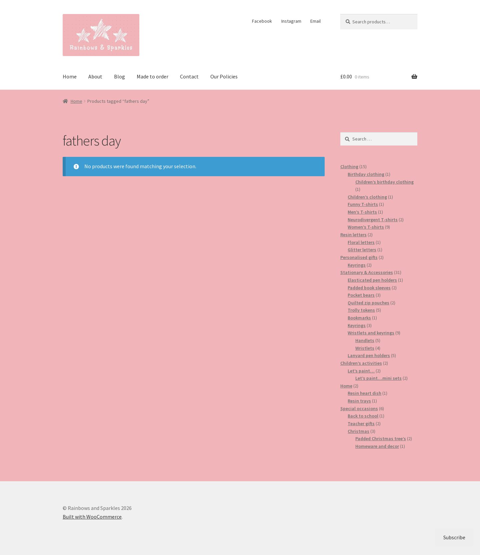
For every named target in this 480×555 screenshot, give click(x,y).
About (95, 76)
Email (315, 21)
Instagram (291, 21)
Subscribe (454, 537)
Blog (119, 76)
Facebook (262, 21)
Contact (189, 76)
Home (70, 76)
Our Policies (224, 76)
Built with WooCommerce (92, 516)
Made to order (152, 76)
